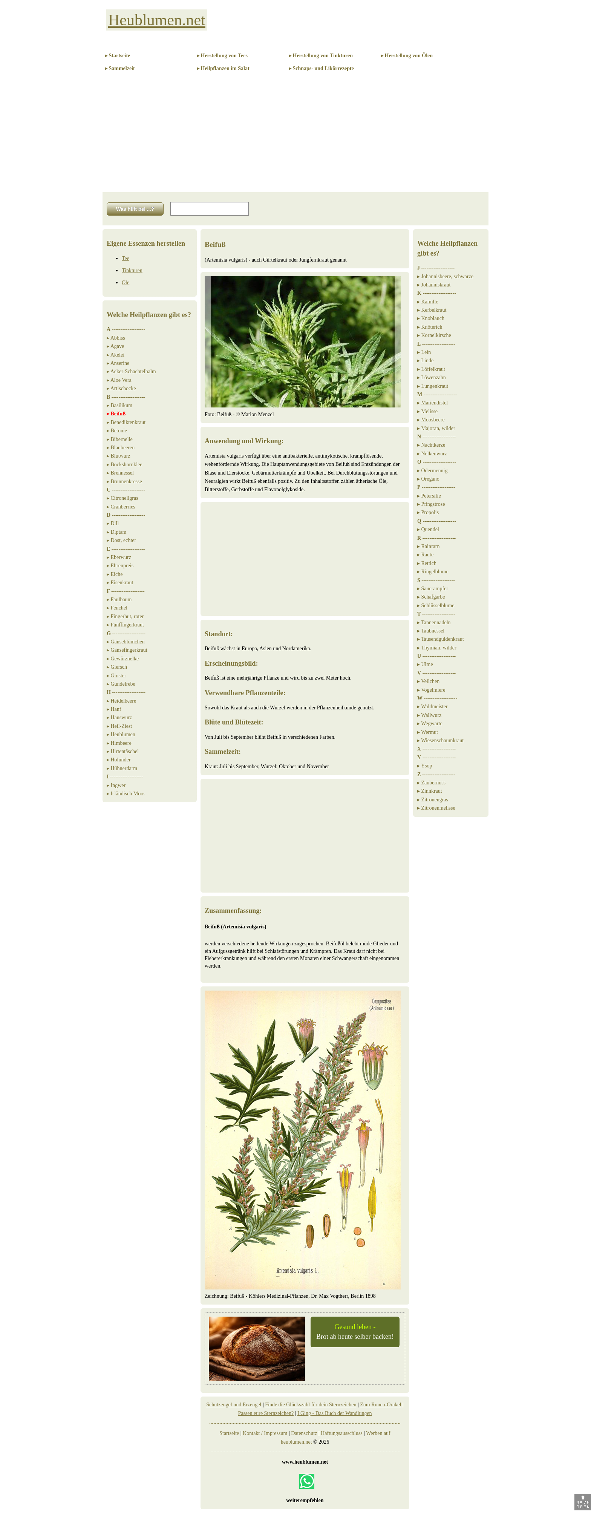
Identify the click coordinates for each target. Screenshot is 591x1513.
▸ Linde (425, 360)
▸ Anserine (118, 363)
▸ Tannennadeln (434, 622)
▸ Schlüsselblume (435, 605)
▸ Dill (113, 523)
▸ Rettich (426, 563)
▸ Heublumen (121, 734)
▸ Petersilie (429, 496)
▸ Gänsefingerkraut (127, 650)
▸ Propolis (428, 512)
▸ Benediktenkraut (126, 422)
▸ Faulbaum (119, 599)
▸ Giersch (117, 667)
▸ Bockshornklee (124, 464)
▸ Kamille (427, 302)
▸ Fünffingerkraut (125, 625)
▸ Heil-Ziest (119, 726)
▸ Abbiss (116, 338)
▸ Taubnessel (430, 631)
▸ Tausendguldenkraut (440, 639)
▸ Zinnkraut (429, 791)
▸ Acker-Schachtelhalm (131, 371)
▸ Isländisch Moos (126, 793)
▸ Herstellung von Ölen (407, 55)
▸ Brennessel (120, 473)
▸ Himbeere (119, 743)
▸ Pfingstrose (431, 504)
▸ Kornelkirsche (434, 335)
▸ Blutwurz (118, 456)
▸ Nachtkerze (431, 445)
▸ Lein (424, 352)
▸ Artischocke (121, 388)
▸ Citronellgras (122, 498)
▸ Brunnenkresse (124, 481)
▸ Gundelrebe (121, 684)
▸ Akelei (115, 355)
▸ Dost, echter (121, 540)
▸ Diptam (117, 532)
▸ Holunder (118, 760)
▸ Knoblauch (430, 318)
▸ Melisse (427, 411)
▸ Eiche (114, 574)
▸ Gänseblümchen (126, 642)
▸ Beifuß (116, 414)
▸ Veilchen (428, 681)
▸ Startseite (117, 55)
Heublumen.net (156, 20)
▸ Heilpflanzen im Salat (223, 68)
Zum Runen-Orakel (380, 1404)
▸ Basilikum (119, 405)
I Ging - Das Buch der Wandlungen (334, 1413)
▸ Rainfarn (428, 546)
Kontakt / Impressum (265, 1433)
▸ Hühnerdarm (122, 768)
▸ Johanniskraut (433, 285)
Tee (125, 258)
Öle (125, 282)
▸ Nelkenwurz (432, 453)
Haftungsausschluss (341, 1433)
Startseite (229, 1433)
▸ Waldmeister (432, 706)
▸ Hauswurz (119, 717)
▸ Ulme (425, 664)
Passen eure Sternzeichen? (266, 1413)
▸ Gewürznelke (123, 659)
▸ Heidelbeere (121, 701)
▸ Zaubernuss (431, 783)
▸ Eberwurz (119, 557)
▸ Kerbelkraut (431, 310)
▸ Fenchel (117, 608)
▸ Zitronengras (432, 799)
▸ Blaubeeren (121, 447)
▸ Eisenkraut (120, 582)
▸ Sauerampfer (432, 588)
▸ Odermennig (432, 470)
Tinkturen (132, 270)
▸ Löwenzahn (431, 377)
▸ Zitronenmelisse (436, 808)
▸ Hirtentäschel (123, 751)
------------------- (126, 329)
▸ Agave (115, 346)
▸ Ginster (116, 675)
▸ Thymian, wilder (436, 648)
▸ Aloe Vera (119, 380)
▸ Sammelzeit (120, 68)
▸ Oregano (428, 479)
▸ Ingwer (116, 785)
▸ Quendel (428, 529)
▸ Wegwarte (429, 723)
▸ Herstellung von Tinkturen (321, 55)
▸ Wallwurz (429, 715)
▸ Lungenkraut (432, 386)
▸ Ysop (424, 766)
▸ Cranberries (121, 507)
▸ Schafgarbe (431, 597)
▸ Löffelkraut (431, 369)
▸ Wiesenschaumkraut (440, 740)
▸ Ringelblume (433, 571)
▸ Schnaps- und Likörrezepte (321, 68)
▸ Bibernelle (120, 439)
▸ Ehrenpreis (120, 565)
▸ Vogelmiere (431, 690)
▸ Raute (425, 554)
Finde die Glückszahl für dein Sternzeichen (310, 1404)
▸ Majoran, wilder (436, 428)
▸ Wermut (427, 732)
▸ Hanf (114, 709)
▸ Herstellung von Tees (222, 55)
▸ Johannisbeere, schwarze (445, 276)
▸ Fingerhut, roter (125, 616)
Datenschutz (304, 1433)
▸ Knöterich (429, 327)
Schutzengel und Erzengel (233, 1404)
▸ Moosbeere (431, 420)
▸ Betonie (117, 430)
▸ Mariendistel (432, 403)
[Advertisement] (295, 135)
